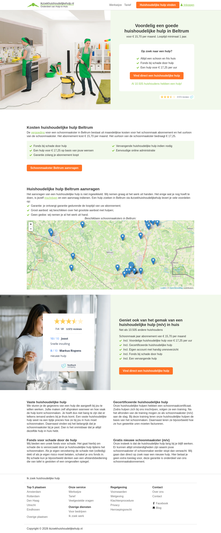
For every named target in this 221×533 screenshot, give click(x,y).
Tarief (127, 4)
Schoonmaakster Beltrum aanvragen (54, 167)
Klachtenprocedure (122, 500)
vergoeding (38, 132)
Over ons (158, 491)
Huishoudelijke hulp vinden (158, 4)
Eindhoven (33, 509)
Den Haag (33, 500)
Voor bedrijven (77, 511)
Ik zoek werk (76, 516)
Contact (157, 496)
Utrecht (31, 505)
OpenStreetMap (176, 288)
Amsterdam (34, 491)
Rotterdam (33, 496)
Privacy (114, 505)
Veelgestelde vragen (81, 500)
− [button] (31, 229)
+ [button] (31, 224)
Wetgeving (116, 496)
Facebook (161, 503)
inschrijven (50, 197)
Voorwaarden (118, 491)
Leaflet (163, 288)
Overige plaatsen (37, 516)
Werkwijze (115, 4)
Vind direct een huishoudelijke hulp (156, 75)
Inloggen (187, 4)
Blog (158, 507)
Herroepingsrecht (121, 509)
